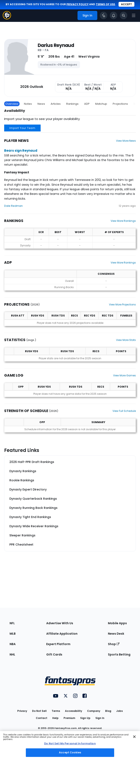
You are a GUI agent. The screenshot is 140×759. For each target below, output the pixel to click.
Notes (28, 104)
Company (93, 711)
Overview (11, 104)
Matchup (101, 104)
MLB (13, 634)
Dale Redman (13, 206)
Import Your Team (22, 128)
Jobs (119, 711)
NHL (12, 654)
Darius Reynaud (56, 45)
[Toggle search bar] (123, 15)
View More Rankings (123, 221)
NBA (13, 644)
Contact (41, 718)
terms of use (105, 4)
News (41, 104)
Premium (69, 718)
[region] (70, 745)
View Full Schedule (124, 411)
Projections (120, 104)
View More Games (124, 375)
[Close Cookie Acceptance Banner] (134, 736)
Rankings (72, 104)
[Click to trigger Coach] (103, 15)
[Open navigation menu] (133, 15)
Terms (56, 711)
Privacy (22, 711)
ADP (87, 104)
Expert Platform (58, 644)
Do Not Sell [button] (39, 711)
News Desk (116, 634)
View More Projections (122, 304)
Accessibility (73, 711)
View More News (126, 140)
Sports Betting (119, 654)
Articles (56, 104)
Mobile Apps (117, 623)
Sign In (99, 718)
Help (55, 718)
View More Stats (126, 340)
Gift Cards (54, 654)
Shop (113, 644)
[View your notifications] (113, 15)
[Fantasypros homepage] (7, 18)
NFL (12, 623)
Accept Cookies (70, 752)
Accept (126, 4)
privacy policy (77, 4)
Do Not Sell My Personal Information (70, 743)
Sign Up (85, 718)
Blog (108, 711)
